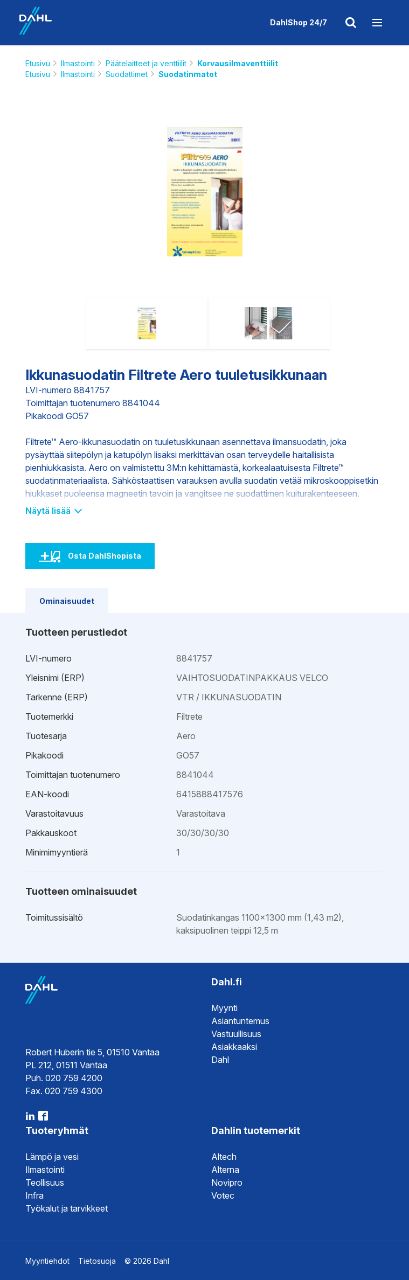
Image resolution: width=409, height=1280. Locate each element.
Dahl (220, 1059)
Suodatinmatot (187, 74)
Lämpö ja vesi (52, 1156)
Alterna (225, 1169)
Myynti (224, 1008)
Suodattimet (127, 74)
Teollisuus (44, 1182)
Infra (34, 1195)
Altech (224, 1156)
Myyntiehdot (47, 1260)
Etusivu (37, 63)
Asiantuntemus (240, 1020)
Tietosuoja (97, 1260)
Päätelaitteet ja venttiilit (146, 63)
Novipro (226, 1182)
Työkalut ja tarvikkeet (66, 1208)
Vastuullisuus (236, 1033)
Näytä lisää (53, 510)
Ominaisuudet (66, 601)
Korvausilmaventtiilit (237, 63)
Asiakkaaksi (234, 1046)
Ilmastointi (78, 63)
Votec (222, 1195)
